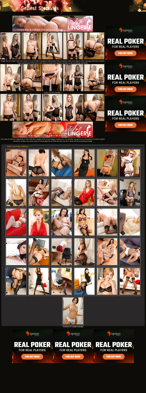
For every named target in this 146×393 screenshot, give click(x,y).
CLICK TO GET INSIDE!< (53, 93)
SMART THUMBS (77, 326)
